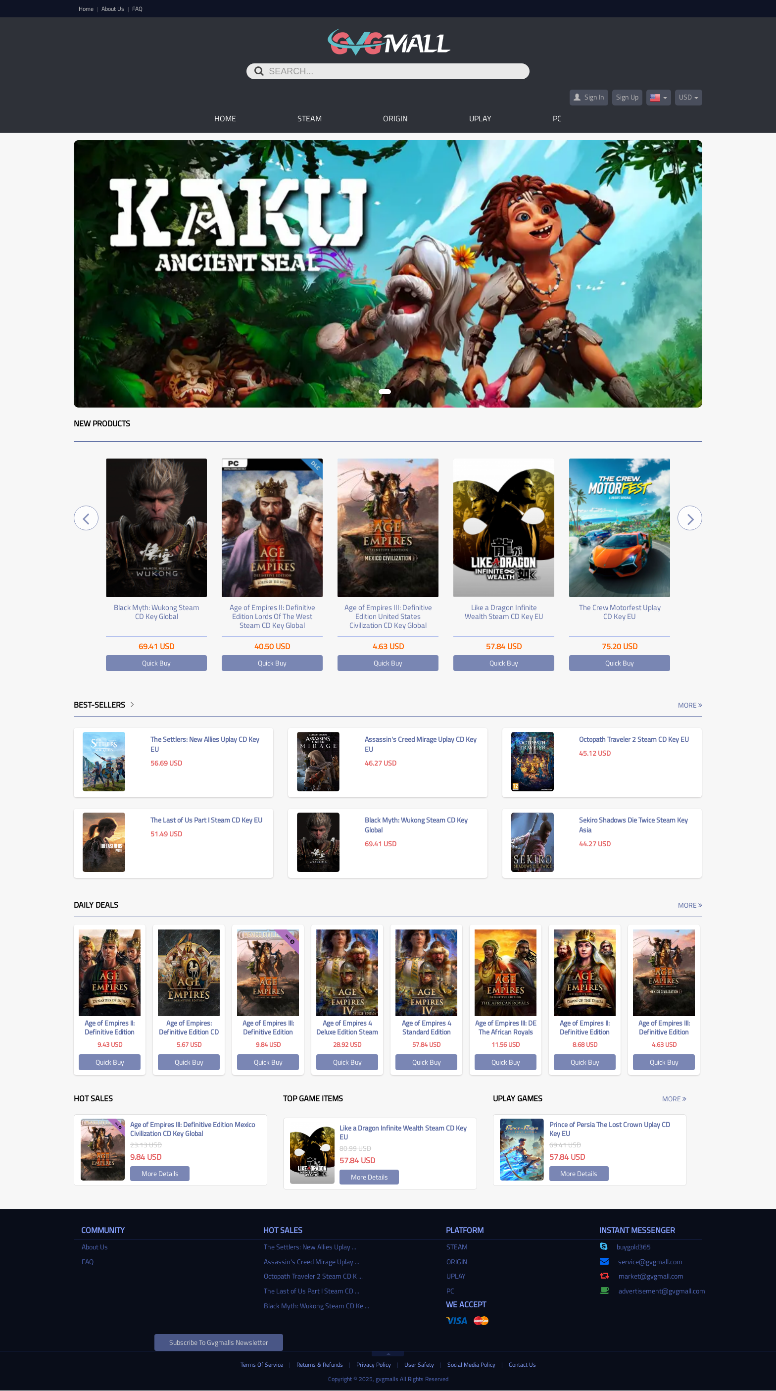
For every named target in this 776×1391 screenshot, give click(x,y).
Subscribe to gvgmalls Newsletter (218, 1343)
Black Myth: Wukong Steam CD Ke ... (316, 1305)
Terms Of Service (263, 1365)
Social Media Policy (472, 1365)
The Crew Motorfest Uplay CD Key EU (620, 612)
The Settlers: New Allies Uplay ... (310, 1247)
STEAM (309, 119)
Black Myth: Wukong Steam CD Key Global (156, 612)
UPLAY (480, 119)
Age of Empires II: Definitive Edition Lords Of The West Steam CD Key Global (272, 616)
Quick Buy (156, 663)
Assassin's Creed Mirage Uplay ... (311, 1262)
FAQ (137, 8)
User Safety (420, 1365)
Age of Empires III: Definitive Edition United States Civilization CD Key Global (388, 616)
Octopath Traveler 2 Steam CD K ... (313, 1276)
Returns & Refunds (320, 1365)
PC (557, 119)
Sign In (589, 97)
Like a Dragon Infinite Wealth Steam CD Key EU (504, 612)
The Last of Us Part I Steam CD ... (311, 1291)
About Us (113, 8)
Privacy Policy (374, 1365)
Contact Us (522, 1365)
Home (87, 8)
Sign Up (627, 97)
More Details (160, 1174)
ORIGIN (395, 119)
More (690, 705)
